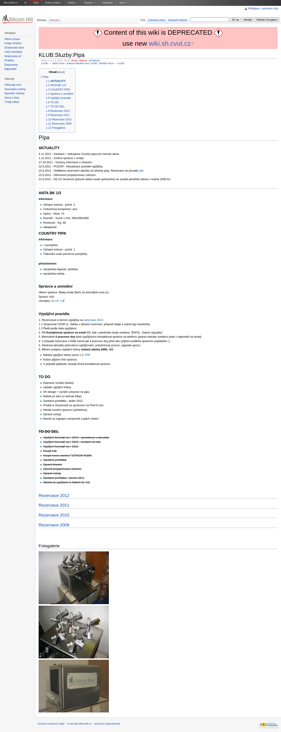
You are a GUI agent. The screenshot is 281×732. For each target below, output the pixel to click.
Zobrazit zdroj (156, 20)
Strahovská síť (12, 56)
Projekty (89, 2)
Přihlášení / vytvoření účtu (263, 8)
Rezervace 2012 (54, 495)
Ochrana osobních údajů (51, 723)
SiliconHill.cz (10, 2)
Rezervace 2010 (54, 515)
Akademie (107, 2)
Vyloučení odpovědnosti (107, 723)
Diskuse (54, 20)
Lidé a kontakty (13, 51)
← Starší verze (57, 63)
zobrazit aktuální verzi (78, 63)
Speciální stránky (14, 93)
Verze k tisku (11, 97)
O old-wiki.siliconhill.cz (79, 723)
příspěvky (94, 60)
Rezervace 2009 (54, 525)
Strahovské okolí (14, 47)
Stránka (41, 20)
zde (141, 170)
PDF (87, 355)
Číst (142, 20)
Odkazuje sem (12, 84)
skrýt (61, 72)
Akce (123, 2)
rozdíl (44, 63)
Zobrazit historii (177, 20)
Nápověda (10, 69)
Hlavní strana (12, 39)
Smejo (74, 60)
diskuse (83, 60)
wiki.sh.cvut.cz (170, 43)
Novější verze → (108, 63)
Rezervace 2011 (54, 505)
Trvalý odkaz (11, 101)
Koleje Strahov (53, 2)
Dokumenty (11, 64)
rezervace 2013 (93, 320)
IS (25, 2)
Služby (72, 2)
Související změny (15, 89)
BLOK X (56, 301)
